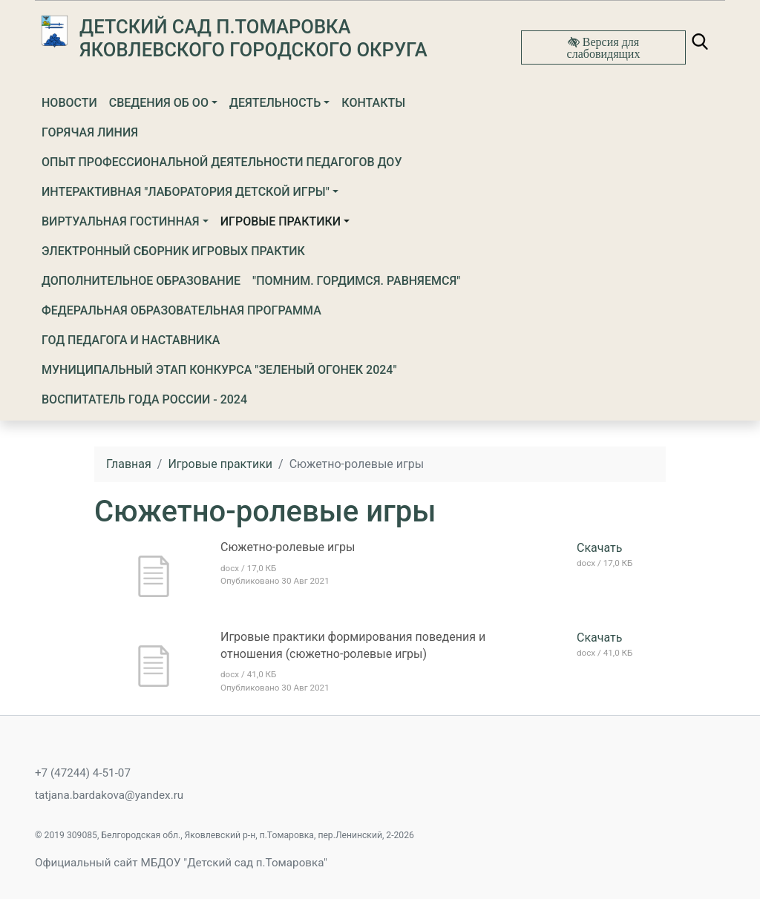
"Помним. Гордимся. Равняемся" (356, 281)
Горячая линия (90, 132)
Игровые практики (280, 221)
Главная (128, 464)
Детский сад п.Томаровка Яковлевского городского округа (253, 38)
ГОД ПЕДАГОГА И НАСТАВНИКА (131, 340)
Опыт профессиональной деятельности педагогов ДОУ (222, 162)
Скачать (599, 548)
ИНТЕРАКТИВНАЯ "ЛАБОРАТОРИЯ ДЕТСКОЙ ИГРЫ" (186, 192)
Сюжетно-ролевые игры (287, 547)
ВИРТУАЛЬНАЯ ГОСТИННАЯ (121, 221)
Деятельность (275, 103)
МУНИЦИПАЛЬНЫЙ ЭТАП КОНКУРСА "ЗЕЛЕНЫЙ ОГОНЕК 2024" (219, 370)
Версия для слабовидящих (604, 47)
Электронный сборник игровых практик (173, 251)
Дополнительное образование (141, 281)
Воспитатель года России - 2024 (144, 399)
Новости (69, 103)
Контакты (373, 103)
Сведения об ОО (159, 103)
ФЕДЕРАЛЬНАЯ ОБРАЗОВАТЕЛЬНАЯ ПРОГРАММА (181, 310)
